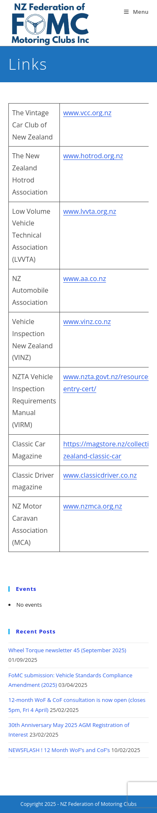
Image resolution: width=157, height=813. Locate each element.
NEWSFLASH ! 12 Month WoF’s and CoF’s (59, 750)
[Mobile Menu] (136, 11)
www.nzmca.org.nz (92, 506)
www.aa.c (78, 278)
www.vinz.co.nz (87, 321)
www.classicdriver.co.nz (100, 475)
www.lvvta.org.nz (89, 211)
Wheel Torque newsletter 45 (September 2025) (67, 650)
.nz (101, 278)
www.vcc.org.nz (87, 112)
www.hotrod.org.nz (93, 155)
